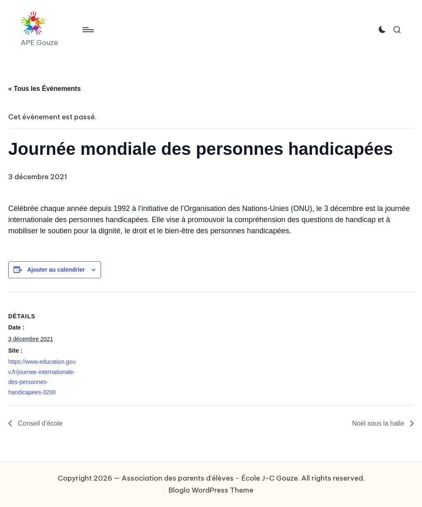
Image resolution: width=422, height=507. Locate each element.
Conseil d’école (39, 423)
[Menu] (87, 30)
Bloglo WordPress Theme (211, 490)
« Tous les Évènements (44, 88)
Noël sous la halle (379, 423)
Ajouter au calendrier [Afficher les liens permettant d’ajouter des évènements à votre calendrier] (56, 269)
